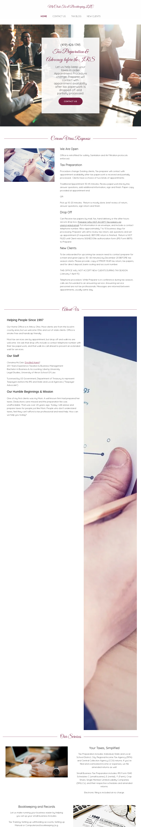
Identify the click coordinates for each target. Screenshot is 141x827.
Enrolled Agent (32, 362)
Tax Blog (76, 16)
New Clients (94, 16)
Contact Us (59, 16)
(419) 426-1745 (70, 45)
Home (44, 16)
